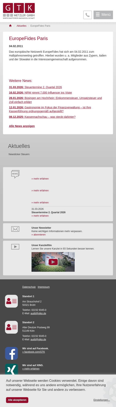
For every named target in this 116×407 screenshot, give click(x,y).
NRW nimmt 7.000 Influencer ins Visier (40, 92)
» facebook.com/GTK (33, 351)
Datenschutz (29, 287)
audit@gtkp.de (38, 313)
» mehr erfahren (40, 178)
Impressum (44, 287)
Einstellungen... (102, 400)
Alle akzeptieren (17, 400)
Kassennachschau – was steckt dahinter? (42, 116)
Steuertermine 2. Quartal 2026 (35, 87)
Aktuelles (19, 146)
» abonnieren (39, 234)
